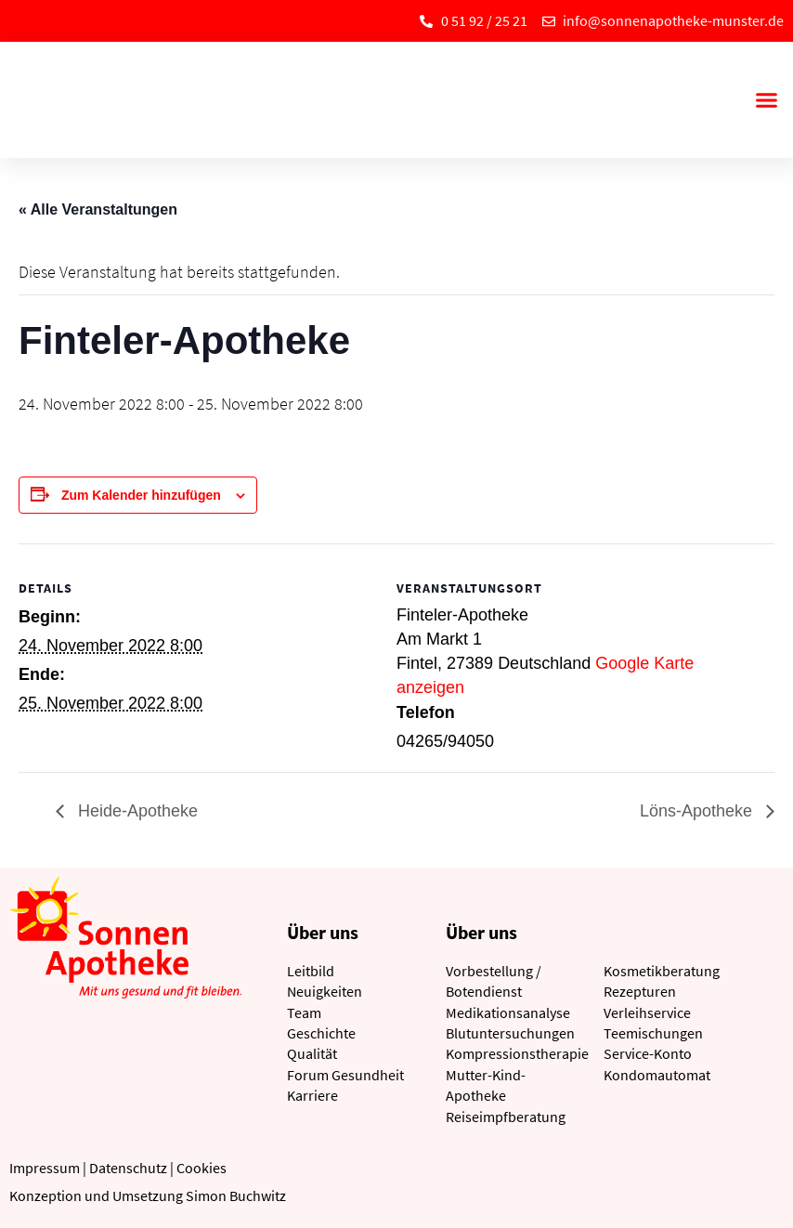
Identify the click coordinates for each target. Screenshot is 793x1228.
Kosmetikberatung (662, 970)
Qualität (312, 1053)
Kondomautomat (657, 1074)
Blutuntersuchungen (510, 1033)
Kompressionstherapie (517, 1053)
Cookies (201, 1167)
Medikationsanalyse (508, 1012)
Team (304, 1012)
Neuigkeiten (324, 991)
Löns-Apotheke (698, 811)
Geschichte (321, 1033)
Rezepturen (640, 991)
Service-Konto (648, 1053)
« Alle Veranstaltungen (98, 209)
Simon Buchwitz (236, 1195)
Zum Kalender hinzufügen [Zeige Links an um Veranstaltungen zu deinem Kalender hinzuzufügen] (141, 495)
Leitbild (310, 970)
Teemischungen (653, 1033)
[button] (766, 100)
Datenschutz (128, 1167)
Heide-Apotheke (135, 811)
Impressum (44, 1167)
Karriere (312, 1095)
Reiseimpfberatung (506, 1116)
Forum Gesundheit (345, 1074)
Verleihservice (647, 1012)
